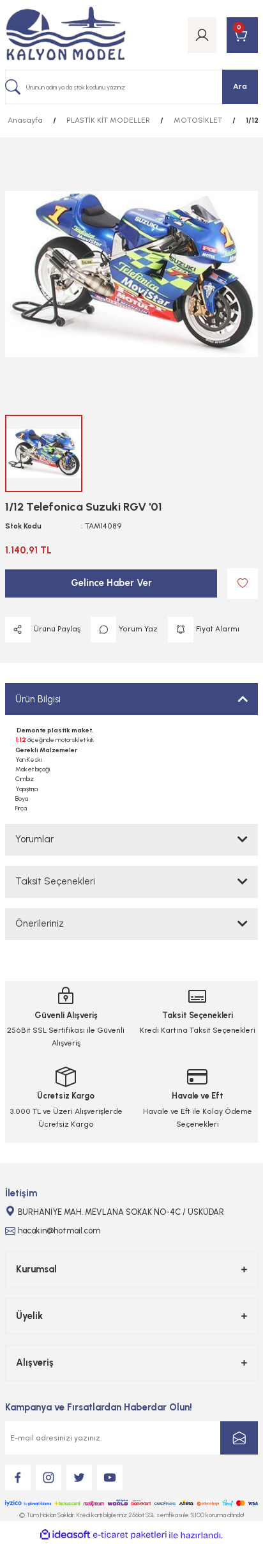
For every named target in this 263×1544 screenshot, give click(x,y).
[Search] (131, 87)
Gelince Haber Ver (111, 583)
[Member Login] (202, 35)
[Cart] (242, 35)
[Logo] (65, 35)
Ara (240, 86)
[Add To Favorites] (242, 583)
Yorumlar (34, 839)
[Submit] (239, 1438)
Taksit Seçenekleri (55, 881)
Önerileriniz (39, 923)
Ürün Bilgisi (38, 699)
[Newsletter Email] (131, 1438)
